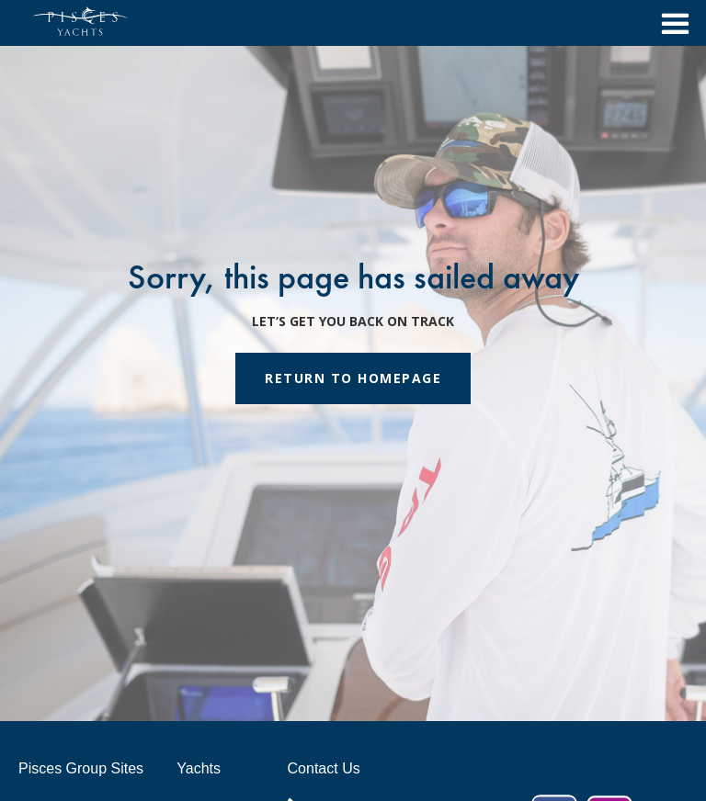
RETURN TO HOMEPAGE (353, 378)
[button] (670, 23)
